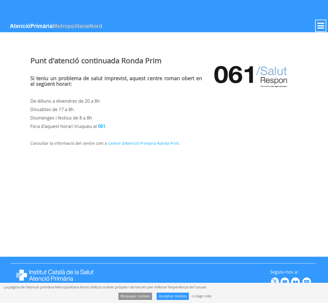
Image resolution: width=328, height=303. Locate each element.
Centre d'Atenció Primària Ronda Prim (143, 143)
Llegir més (203, 296)
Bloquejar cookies (135, 296)
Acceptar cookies (173, 296)
